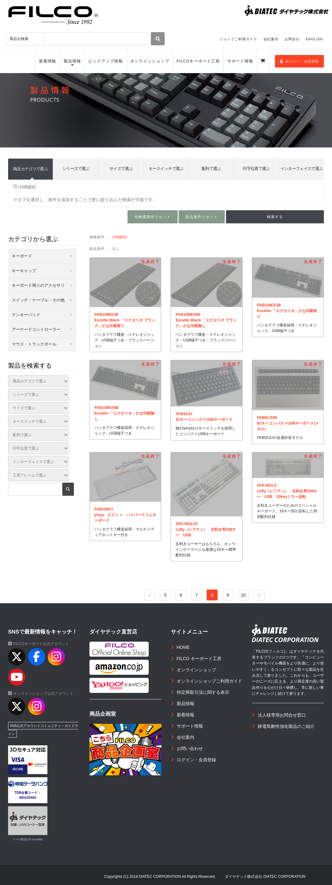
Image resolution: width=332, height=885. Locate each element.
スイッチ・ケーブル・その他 (38, 300)
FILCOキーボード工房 (198, 61)
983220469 (27, 797)
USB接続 (24, 186)
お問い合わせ (190, 748)
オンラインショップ (149, 61)
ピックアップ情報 (105, 61)
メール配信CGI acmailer (27, 839)
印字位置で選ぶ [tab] (256, 168)
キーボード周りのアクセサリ (38, 285)
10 (243, 595)
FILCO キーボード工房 (199, 658)
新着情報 (47, 61)
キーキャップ (24, 270)
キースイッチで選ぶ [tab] (166, 168)
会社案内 (270, 39)
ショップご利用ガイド (238, 39)
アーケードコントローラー (36, 329)
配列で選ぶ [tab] (211, 168)
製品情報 (72, 61)
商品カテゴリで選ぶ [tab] (30, 169)
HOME (183, 647)
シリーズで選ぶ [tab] (75, 168)
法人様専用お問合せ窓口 (282, 715)
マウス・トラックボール (34, 344)
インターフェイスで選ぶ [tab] (302, 168)
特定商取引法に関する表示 (203, 692)
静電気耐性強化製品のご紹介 (286, 726)
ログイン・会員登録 (299, 61)
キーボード (22, 256)
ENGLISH (314, 39)
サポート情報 (240, 61)
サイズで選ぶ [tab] (120, 168)
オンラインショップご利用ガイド (209, 681)
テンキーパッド (26, 314)
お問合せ (292, 39)
